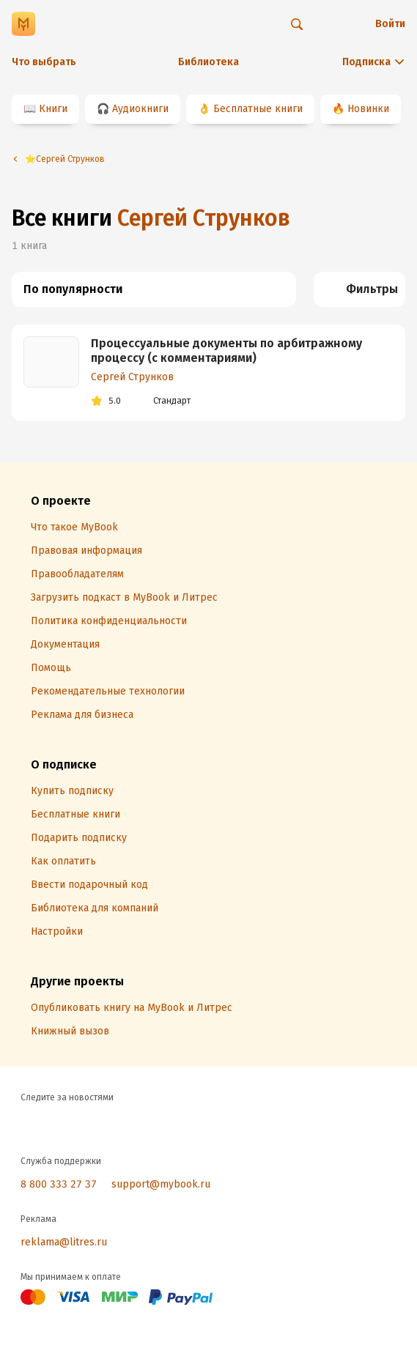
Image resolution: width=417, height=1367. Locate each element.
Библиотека (208, 62)
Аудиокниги (140, 109)
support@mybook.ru (160, 1184)
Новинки (368, 109)
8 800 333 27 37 (59, 1184)
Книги (53, 109)
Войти (390, 24)
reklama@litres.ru (64, 1242)
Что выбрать (44, 62)
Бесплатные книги (258, 109)
